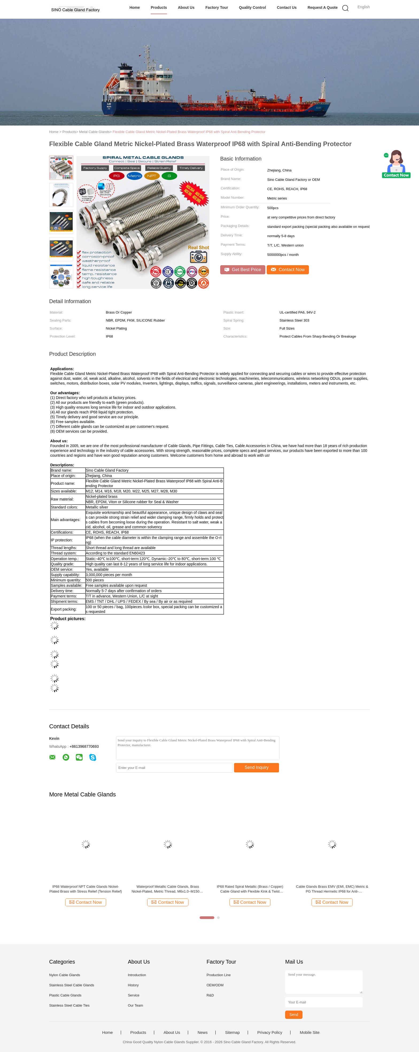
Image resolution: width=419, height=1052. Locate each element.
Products (159, 7)
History (133, 985)
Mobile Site (310, 1032)
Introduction (137, 975)
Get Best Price (242, 269)
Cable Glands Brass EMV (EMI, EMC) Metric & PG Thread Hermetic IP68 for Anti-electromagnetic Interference (332, 889)
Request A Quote (323, 7)
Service (133, 995)
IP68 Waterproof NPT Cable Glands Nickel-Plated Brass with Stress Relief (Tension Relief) (85, 889)
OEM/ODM (215, 985)
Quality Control (252, 7)
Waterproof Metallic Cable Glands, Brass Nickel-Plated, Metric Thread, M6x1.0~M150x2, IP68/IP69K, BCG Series (167, 889)
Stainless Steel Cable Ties (69, 1005)
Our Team (135, 1005)
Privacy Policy (269, 1032)
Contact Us (287, 7)
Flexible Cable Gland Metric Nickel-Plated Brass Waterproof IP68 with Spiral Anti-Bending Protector (188, 132)
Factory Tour (216, 7)
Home (134, 7)
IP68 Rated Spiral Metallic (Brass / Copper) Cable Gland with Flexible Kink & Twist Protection (250, 889)
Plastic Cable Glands (65, 995)
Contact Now (288, 269)
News (202, 1032)
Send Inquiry (257, 767)
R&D (210, 995)
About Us (186, 7)
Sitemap (232, 1032)
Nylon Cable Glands (64, 975)
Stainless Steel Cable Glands (71, 985)
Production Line (219, 975)
